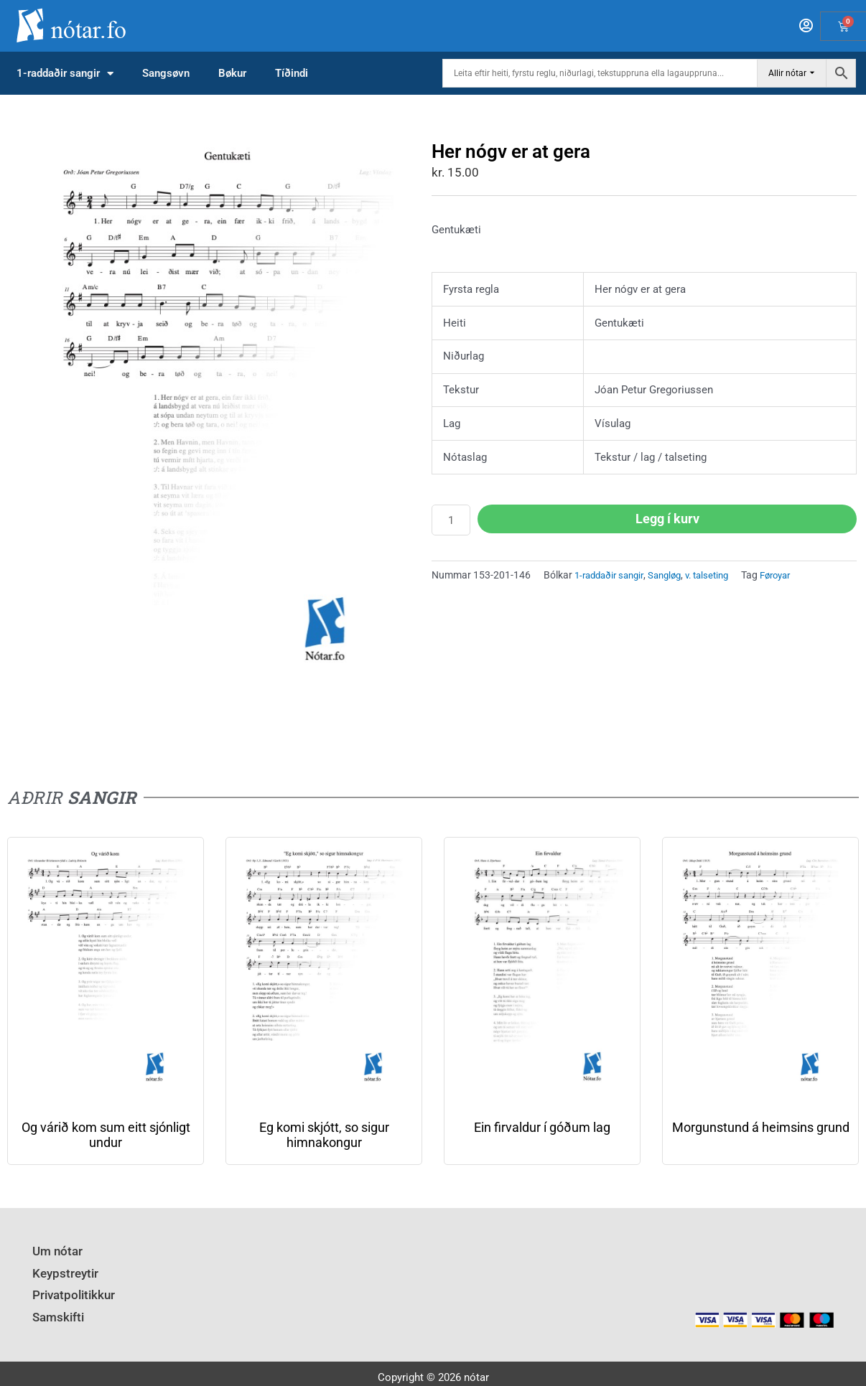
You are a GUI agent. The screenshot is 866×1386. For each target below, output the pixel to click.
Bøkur (232, 73)
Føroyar (793, 575)
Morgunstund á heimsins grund (760, 1127)
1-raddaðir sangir (65, 73)
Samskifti (55, 1307)
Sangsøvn (166, 73)
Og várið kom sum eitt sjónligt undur (106, 1135)
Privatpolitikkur (69, 1288)
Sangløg (673, 575)
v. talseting (720, 575)
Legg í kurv (667, 518)
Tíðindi (291, 73)
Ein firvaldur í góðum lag (542, 1127)
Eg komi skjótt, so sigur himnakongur (324, 1135)
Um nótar (54, 1249)
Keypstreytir (60, 1269)
